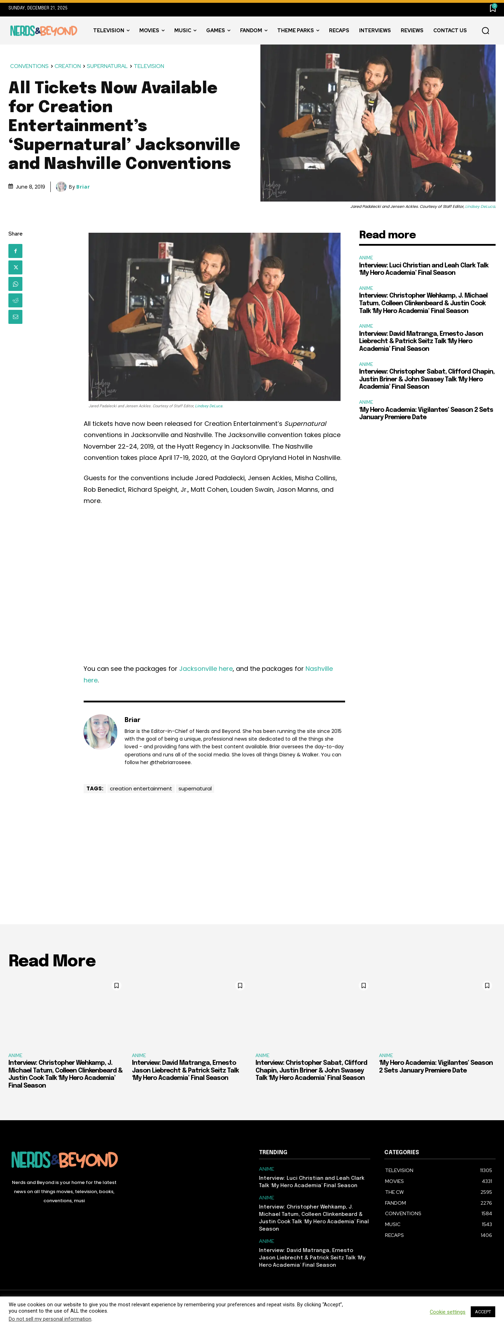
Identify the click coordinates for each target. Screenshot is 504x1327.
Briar (83, 187)
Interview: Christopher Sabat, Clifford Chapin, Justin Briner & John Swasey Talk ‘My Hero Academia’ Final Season (427, 379)
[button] (485, 31)
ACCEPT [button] (483, 1311)
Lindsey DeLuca (480, 206)
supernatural (195, 788)
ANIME (366, 258)
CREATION (68, 66)
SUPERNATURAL (107, 66)
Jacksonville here (206, 668)
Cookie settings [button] (447, 1312)
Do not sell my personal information (50, 1319)
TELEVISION (149, 66)
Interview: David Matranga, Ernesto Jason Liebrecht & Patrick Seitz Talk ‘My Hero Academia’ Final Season (421, 341)
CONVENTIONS (29, 66)
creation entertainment (141, 788)
